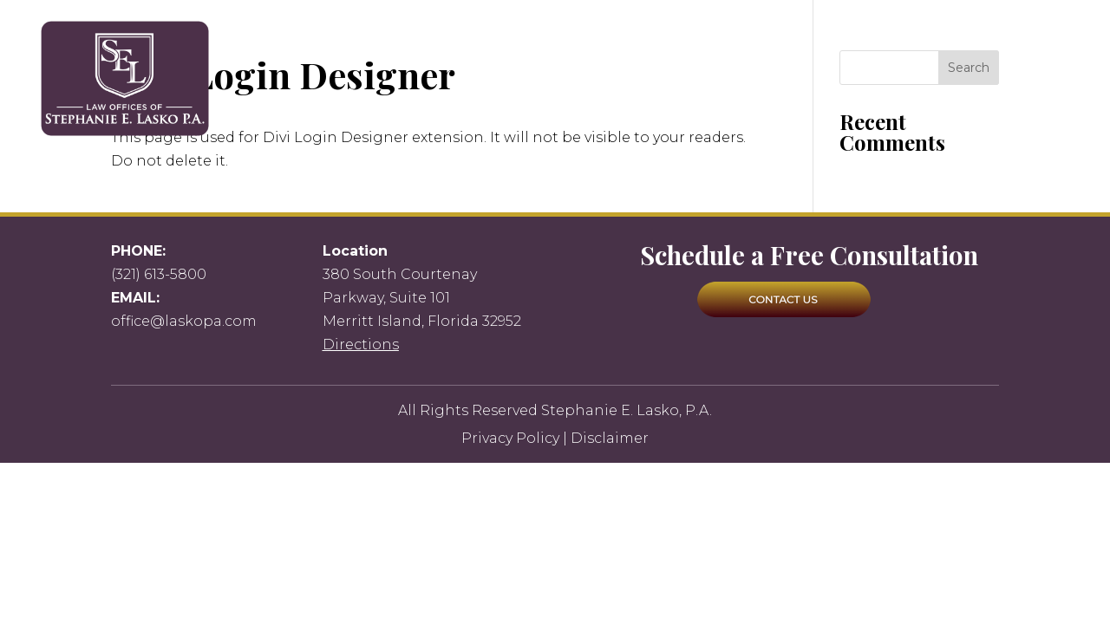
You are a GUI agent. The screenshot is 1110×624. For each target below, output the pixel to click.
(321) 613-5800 (158, 274)
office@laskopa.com (184, 321)
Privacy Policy (510, 438)
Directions (361, 344)
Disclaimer (610, 438)
